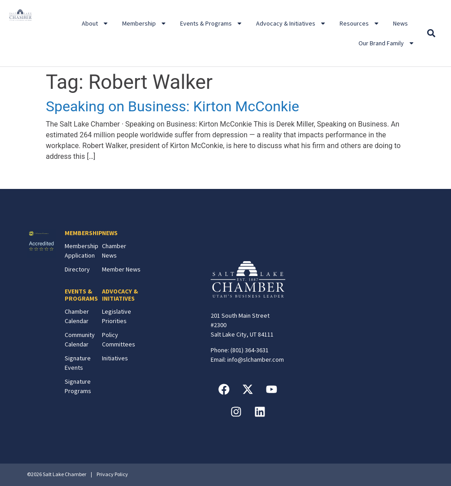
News (400, 23)
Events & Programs (211, 23)
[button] (431, 33)
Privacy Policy (112, 474)
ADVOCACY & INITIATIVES (120, 295)
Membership (144, 23)
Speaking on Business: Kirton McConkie (172, 106)
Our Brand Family (386, 43)
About (95, 23)
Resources (360, 23)
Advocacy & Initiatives (291, 23)
